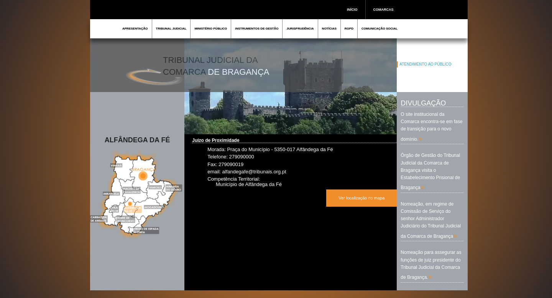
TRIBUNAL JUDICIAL (171, 28)
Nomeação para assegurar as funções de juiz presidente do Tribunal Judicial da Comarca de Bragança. (431, 265)
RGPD (349, 28)
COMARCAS (383, 10)
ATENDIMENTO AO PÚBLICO (425, 64)
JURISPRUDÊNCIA (300, 28)
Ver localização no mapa (361, 198)
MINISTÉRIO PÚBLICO (210, 28)
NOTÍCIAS (329, 28)
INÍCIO (352, 10)
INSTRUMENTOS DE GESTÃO (256, 28)
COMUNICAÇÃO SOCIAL (379, 28)
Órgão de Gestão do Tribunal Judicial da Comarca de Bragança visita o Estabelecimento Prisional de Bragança (430, 171)
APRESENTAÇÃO (135, 28)
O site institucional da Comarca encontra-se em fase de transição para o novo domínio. (431, 127)
